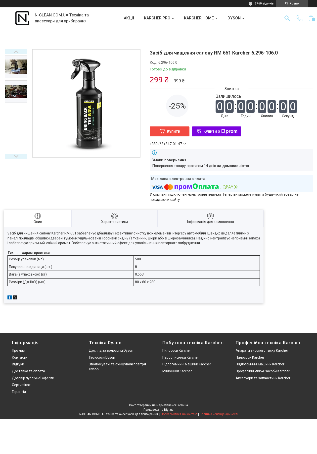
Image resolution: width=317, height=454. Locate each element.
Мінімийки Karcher (177, 371)
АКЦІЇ (129, 18)
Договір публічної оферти (33, 378)
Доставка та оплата (28, 371)
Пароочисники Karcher (180, 357)
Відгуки (18, 364)
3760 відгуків (264, 3)
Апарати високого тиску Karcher (262, 350)
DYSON (234, 18)
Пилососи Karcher (176, 350)
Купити (173, 131)
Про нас (18, 350)
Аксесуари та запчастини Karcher (263, 378)
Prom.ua (182, 405)
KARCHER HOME (199, 18)
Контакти (19, 357)
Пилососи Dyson (102, 357)
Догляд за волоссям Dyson (111, 350)
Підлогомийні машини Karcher (186, 364)
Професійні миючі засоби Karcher (263, 371)
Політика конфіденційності (219, 414)
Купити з (220, 131)
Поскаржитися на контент (179, 414)
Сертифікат (21, 385)
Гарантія (19, 392)
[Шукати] (287, 18)
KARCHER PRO (157, 18)
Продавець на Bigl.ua (158, 409)
